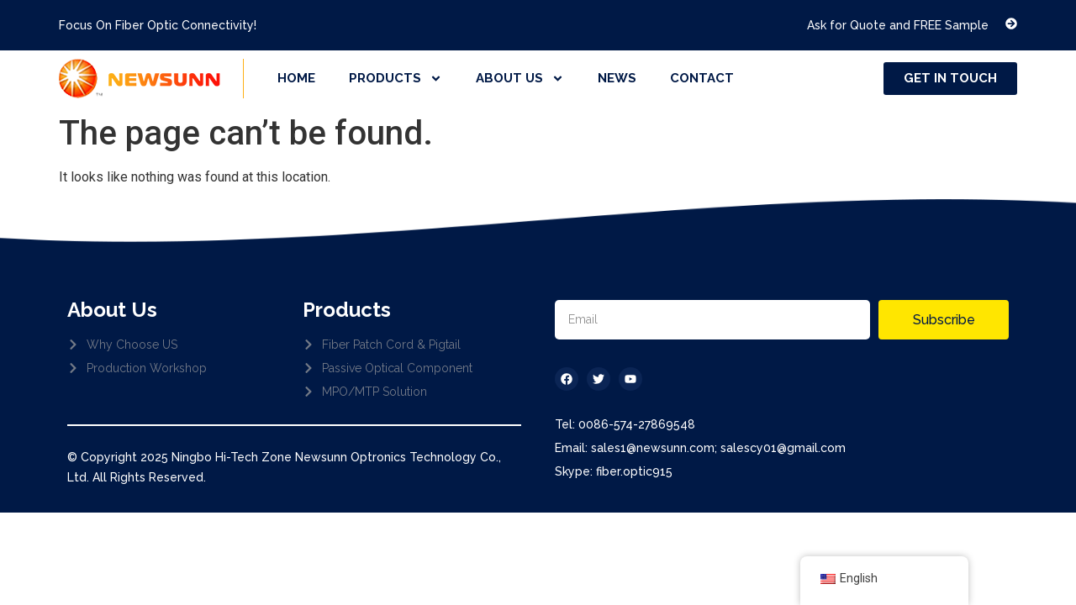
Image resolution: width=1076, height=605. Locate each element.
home (296, 78)
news (617, 78)
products (395, 78)
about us (520, 78)
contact (702, 78)
